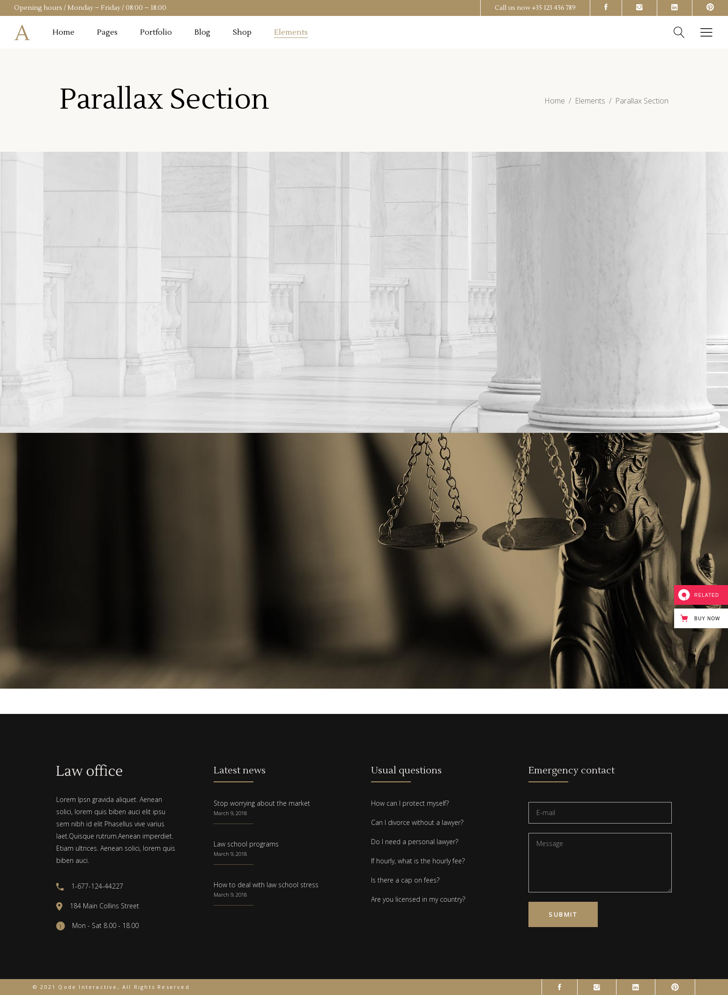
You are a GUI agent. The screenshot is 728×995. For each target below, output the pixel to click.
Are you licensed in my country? (418, 899)
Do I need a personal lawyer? (414, 841)
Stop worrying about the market (262, 803)
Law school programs (246, 843)
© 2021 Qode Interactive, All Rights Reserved (111, 986)
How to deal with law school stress (266, 884)
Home (554, 101)
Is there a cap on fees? (405, 880)
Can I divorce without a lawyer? (417, 822)
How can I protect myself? (410, 803)
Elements (590, 101)
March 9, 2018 (230, 813)
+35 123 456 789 (554, 8)
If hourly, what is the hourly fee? (418, 860)
